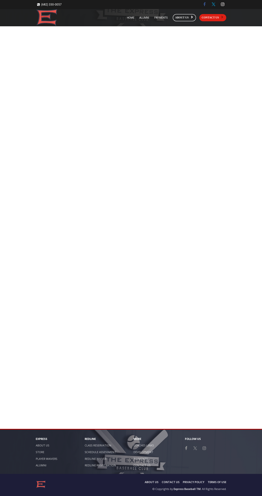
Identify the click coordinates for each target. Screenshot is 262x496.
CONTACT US (212, 17)
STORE (40, 452)
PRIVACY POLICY (193, 482)
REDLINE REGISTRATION (100, 465)
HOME (130, 17)
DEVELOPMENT (143, 452)
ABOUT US (184, 17)
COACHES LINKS (144, 445)
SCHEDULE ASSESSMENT (100, 452)
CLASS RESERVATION (98, 445)
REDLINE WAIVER (95, 459)
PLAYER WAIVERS (46, 459)
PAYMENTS (161, 17)
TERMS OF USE (217, 482)
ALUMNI (144, 17)
